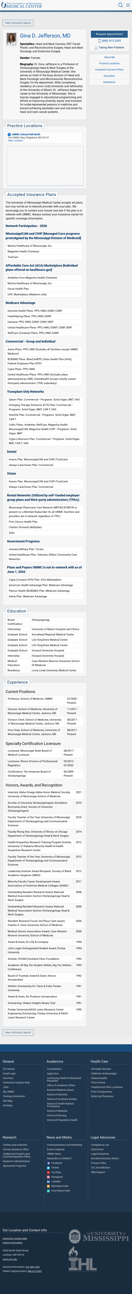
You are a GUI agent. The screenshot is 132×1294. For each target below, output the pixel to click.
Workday (8, 1105)
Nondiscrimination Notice (105, 1158)
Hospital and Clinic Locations (107, 1087)
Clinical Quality (99, 1078)
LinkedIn (54, 1181)
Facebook (54, 1163)
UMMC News (54, 1154)
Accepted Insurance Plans (109, 69)
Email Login (9, 1073)
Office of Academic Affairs (61, 1085)
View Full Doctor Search (18, 22)
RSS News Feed (57, 1186)
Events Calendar (56, 1149)
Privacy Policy (98, 1163)
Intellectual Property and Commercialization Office (16, 1155)
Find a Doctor (98, 1082)
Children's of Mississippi (104, 1073)
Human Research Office (16, 1149)
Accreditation (54, 1069)
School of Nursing (56, 1115)
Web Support (98, 1172)
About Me (109, 57)
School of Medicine (57, 1111)
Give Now (8, 1078)
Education (109, 75)
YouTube (54, 1172)
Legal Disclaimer (100, 1154)
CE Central (8, 1069)
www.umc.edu (10, 1259)
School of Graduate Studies (62, 1099)
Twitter (53, 1167)
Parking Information (14, 1096)
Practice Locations (109, 63)
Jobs (5, 1087)
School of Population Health (62, 1120)
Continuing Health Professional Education (64, 1080)
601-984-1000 (33, 1267)
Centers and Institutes (15, 1145)
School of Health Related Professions (60, 1105)
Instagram (55, 1177)
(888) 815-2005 (111, 40)
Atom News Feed (58, 1190)
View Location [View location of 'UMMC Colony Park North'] (15, 140)
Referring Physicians (102, 1096)
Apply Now (53, 1073)
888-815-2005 (34, 1271)
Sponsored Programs (14, 1166)
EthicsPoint (97, 1149)
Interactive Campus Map (16, 1082)
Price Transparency (101, 1091)
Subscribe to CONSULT (59, 1158)
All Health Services (101, 1069)
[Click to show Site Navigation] (128, 5)
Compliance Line (100, 1145)
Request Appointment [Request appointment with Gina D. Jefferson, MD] (109, 34)
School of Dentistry (57, 1094)
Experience (109, 82)
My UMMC (8, 1091)
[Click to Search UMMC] (121, 5)
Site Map (8, 1101)
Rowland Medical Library (60, 1090)
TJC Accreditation (100, 1167)
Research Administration (16, 1161)
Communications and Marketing (64, 1145)
